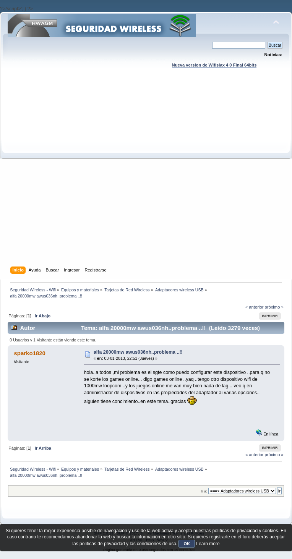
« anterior (254, 307)
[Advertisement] (92, 174)
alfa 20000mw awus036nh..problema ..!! (138, 352)
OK (186, 543)
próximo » (274, 307)
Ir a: (204, 491)
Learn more (207, 543)
